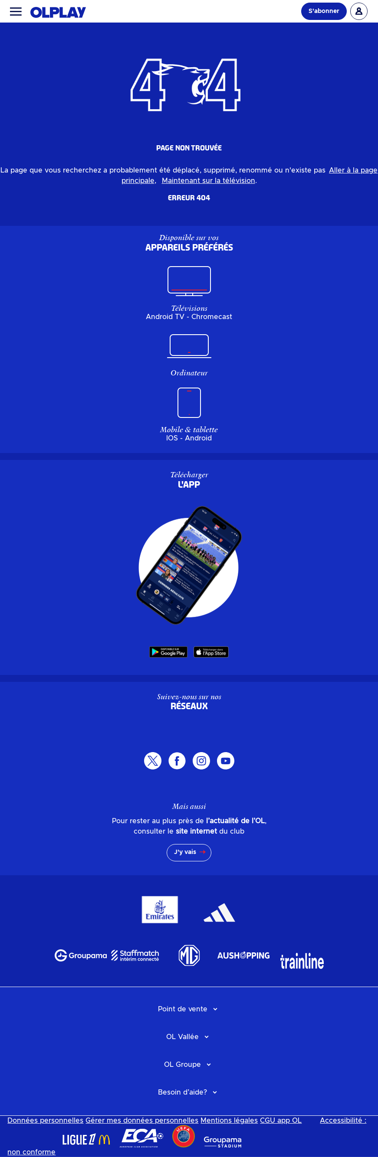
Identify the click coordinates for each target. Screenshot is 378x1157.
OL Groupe (182, 1064)
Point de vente (182, 1009)
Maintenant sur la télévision (208, 180)
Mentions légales (229, 1120)
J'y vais (185, 852)
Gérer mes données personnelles (141, 1120)
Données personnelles (45, 1120)
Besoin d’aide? (182, 1092)
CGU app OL (281, 1120)
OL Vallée (182, 1036)
